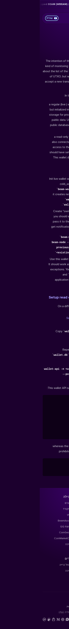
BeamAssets (25, 94)
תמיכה (28, 117)
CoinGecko (25, 105)
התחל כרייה (26, 138)
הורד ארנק (60, 76)
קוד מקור (60, 150)
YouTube (61, 111)
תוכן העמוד (53, 34)
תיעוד (63, 138)
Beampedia (59, 123)
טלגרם (28, 76)
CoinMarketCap (23, 111)
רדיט (29, 88)
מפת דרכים (60, 94)
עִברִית (12, 18)
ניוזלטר (62, 105)
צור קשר (45, 185)
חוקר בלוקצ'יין (58, 144)
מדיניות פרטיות (58, 185)
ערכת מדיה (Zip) (28, 185)
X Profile (61, 88)
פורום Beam (59, 82)
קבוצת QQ (26, 99)
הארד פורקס (59, 99)
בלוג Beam (60, 117)
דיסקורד (27, 82)
